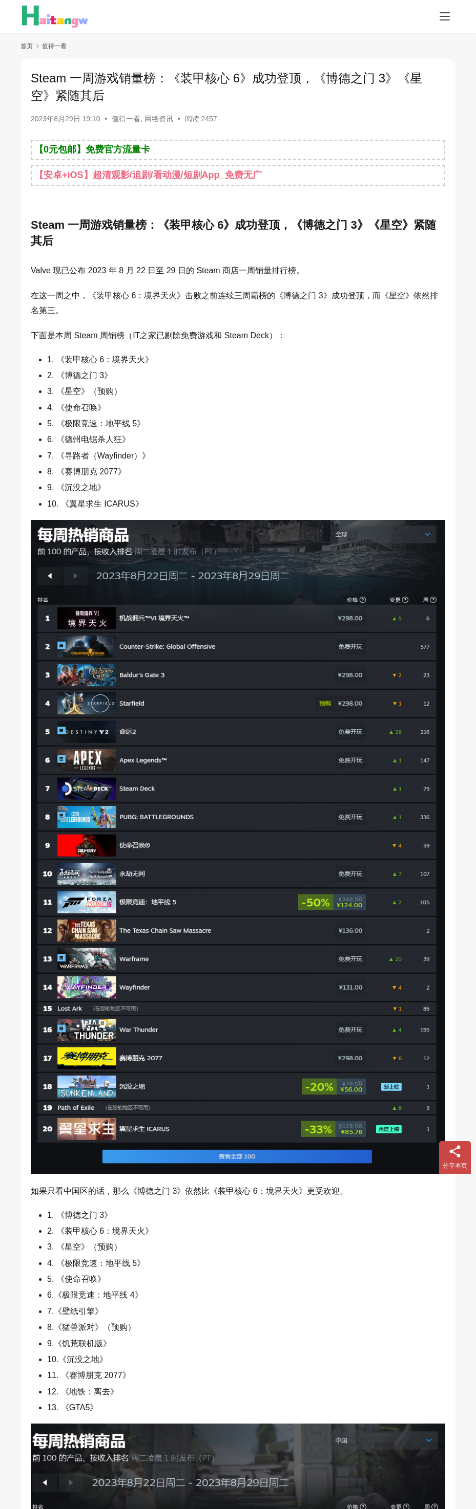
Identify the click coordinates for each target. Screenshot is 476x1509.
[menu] (445, 16)
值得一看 (126, 119)
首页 (26, 46)
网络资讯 (158, 119)
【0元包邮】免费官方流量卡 (92, 149)
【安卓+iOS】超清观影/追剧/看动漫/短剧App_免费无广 (148, 175)
